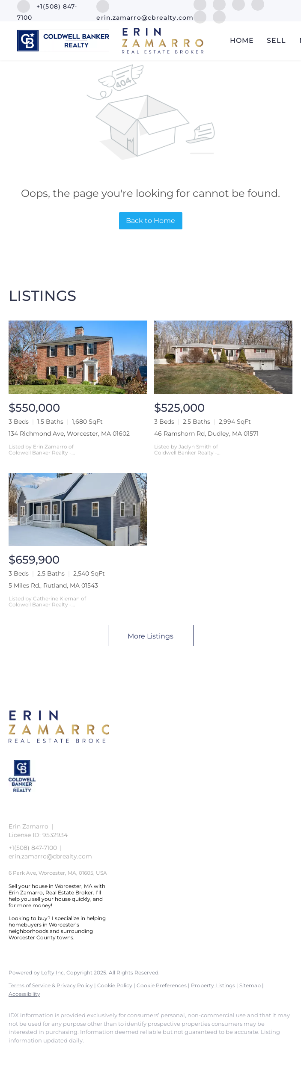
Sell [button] (276, 40)
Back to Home (150, 221)
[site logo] (28, 798)
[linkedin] (43, 1055)
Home (242, 40)
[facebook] (19, 1055)
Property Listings (213, 985)
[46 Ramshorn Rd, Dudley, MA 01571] (223, 357)
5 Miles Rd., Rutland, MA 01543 (53, 585)
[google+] (219, 16)
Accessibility (24, 994)
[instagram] (93, 1055)
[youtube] (200, 16)
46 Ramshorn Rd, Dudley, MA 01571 (206, 433)
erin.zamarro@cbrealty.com (50, 856)
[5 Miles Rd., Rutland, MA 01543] (78, 509)
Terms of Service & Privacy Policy (51, 985)
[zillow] (68, 1055)
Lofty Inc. (53, 972)
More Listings (150, 636)
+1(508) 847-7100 (33, 848)
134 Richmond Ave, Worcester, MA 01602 (69, 433)
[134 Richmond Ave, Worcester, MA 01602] (78, 357)
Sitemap (250, 985)
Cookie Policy (114, 985)
